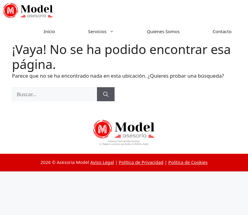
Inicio (49, 31)
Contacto (222, 31)
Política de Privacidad (141, 162)
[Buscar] (106, 94)
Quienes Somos (163, 31)
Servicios (109, 31)
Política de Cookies (187, 162)
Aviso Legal (102, 162)
